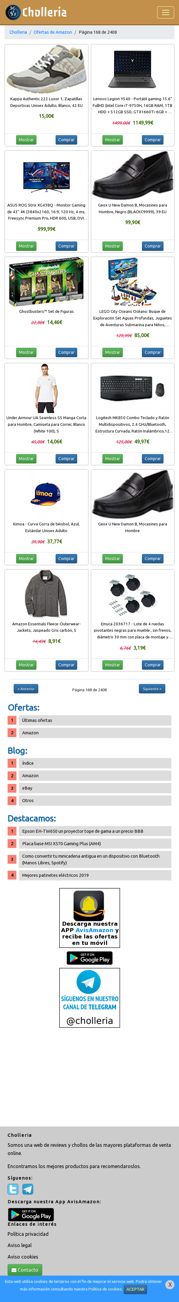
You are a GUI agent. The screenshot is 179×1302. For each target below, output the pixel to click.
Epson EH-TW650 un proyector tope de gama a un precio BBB (82, 831)
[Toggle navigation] (165, 12)
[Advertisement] (89, 1077)
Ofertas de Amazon (53, 32)
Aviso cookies (23, 1256)
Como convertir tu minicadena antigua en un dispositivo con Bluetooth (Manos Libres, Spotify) (91, 859)
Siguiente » (152, 689)
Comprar (66, 139)
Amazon (30, 732)
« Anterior (26, 689)
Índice (28, 763)
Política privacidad (28, 1234)
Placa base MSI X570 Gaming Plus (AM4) (61, 843)
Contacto (25, 1270)
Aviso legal (20, 1245)
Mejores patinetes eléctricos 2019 (55, 875)
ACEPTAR (135, 1289)
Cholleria (18, 32)
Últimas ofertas (37, 720)
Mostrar (26, 139)
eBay (27, 788)
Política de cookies (105, 1289)
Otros (28, 800)
